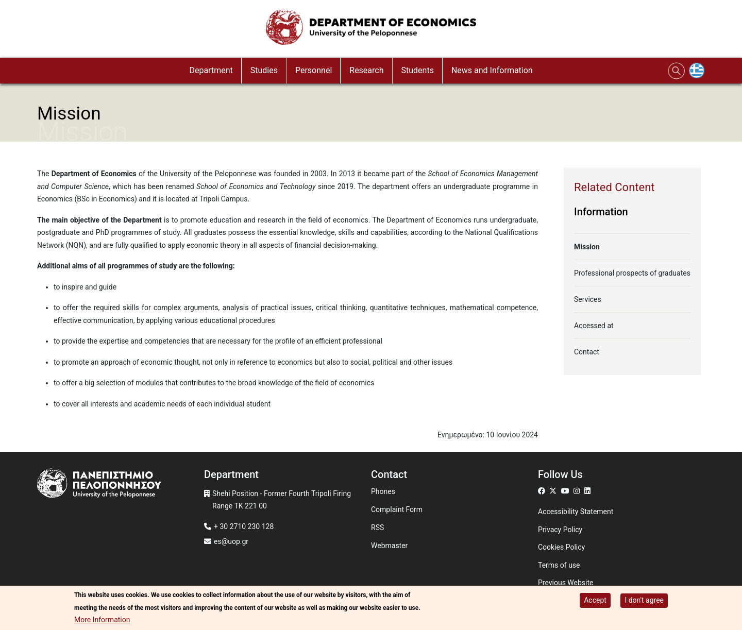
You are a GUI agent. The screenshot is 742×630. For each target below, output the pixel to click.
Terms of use (559, 565)
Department (210, 70)
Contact (586, 352)
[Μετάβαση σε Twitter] (554, 491)
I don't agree (644, 601)
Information (601, 212)
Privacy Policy (560, 529)
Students (417, 70)
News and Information (492, 70)
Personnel (313, 70)
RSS (377, 527)
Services (587, 299)
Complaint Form (397, 509)
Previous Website (566, 582)
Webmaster (389, 545)
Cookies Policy (561, 547)
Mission (587, 247)
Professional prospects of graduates (632, 273)
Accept (595, 601)
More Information (102, 621)
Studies (264, 70)
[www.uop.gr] (120, 484)
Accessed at (594, 325)
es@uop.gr (231, 541)
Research (366, 70)
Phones (383, 491)
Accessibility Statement (575, 511)
